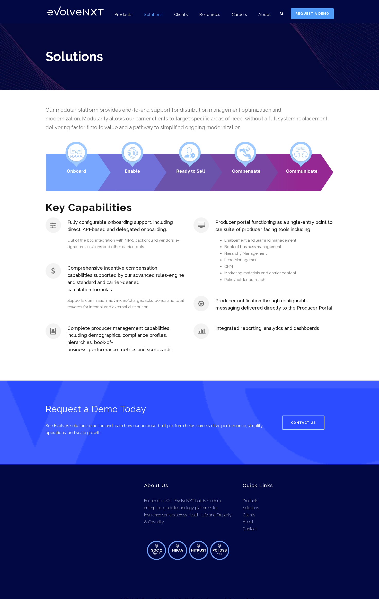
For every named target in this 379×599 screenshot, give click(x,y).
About (265, 14)
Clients (182, 14)
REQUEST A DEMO (312, 13)
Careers (240, 14)
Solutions (155, 14)
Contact (250, 514)
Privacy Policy (244, 586)
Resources (210, 14)
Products (126, 14)
